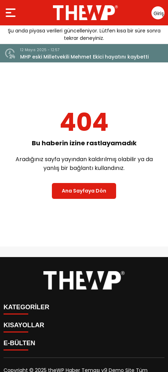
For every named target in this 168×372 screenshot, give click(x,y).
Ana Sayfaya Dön (84, 190)
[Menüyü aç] (11, 13)
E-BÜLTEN (19, 343)
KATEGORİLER (26, 307)
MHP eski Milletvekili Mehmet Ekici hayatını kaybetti (84, 56)
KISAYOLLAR (24, 325)
